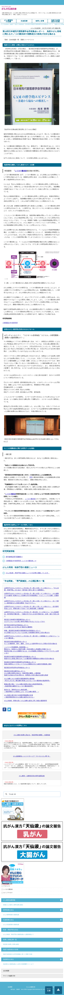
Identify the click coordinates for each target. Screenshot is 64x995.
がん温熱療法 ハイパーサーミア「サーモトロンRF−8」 (32, 756)
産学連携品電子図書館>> (14, 557)
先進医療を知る (8, 920)
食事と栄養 (40, 21)
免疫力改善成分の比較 (55, 21)
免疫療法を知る (8, 959)
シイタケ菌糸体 (21, 171)
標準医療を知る (8, 910)
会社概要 (6, 971)
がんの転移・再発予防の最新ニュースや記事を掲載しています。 (28, 573)
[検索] (31, 794)
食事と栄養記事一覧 (10, 939)
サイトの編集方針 (9, 976)
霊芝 (30, 477)
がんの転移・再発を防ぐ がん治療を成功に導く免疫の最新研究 (25, 700)
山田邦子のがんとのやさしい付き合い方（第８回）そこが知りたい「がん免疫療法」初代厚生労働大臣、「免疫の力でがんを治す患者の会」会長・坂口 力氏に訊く (31, 614)
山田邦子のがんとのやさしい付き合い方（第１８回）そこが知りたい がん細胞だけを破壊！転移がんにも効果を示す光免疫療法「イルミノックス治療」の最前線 (31, 595)
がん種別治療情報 (9, 900)
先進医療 (24, 21)
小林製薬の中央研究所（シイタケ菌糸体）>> (21, 561)
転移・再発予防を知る (10, 930)
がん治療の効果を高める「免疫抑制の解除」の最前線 (32, 735)
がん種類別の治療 (8, 21)
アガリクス (6, 886)
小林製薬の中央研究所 (10, 323)
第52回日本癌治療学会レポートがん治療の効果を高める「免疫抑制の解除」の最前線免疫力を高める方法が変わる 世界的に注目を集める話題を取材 (26, 673)
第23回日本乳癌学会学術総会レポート (17, 667)
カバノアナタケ (8, 892)
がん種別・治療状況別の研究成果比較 (32, 776)
